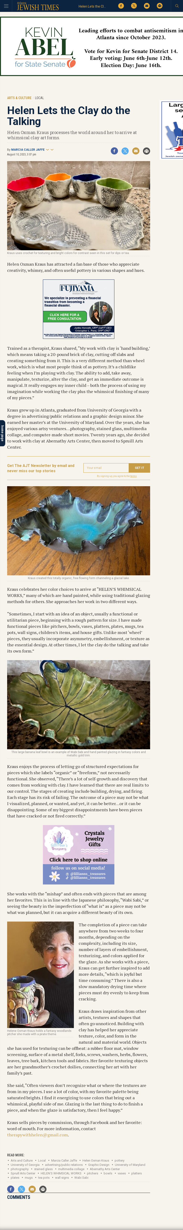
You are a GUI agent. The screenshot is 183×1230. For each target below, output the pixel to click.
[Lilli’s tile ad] (78, 883)
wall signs (62, 1177)
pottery (119, 1160)
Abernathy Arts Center (105, 1169)
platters (136, 1173)
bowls (108, 1173)
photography (20, 1169)
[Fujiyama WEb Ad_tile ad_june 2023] (78, 337)
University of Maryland (130, 1165)
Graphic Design (98, 1165)
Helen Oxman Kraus (95, 1160)
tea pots (44, 1177)
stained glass (43, 1169)
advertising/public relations (64, 1165)
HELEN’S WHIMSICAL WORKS (61, 1173)
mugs (29, 1177)
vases (122, 1173)
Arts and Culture (22, 1160)
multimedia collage (71, 1169)
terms (133, 476)
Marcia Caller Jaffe (28, 149)
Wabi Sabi (81, 1177)
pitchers (92, 1173)
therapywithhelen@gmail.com (37, 1135)
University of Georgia (25, 1165)
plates (15, 1177)
